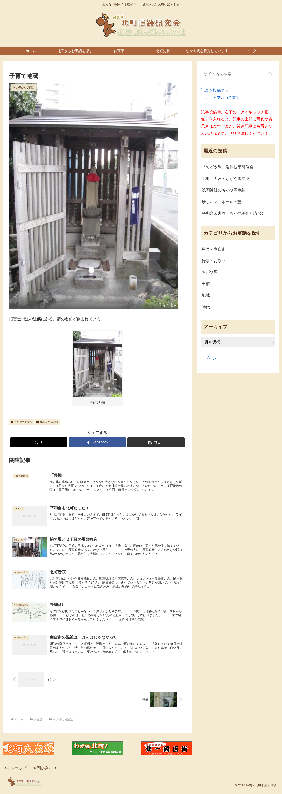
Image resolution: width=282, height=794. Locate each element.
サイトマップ (14, 770)
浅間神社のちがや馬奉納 (223, 190)
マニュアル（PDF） (221, 98)
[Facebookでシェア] (97, 442)
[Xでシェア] (38, 442)
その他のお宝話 (22, 422)
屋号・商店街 (214, 249)
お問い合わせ (45, 770)
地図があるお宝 (47, 422)
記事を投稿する (215, 90)
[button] (156, 442)
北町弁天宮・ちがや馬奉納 (225, 178)
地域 (206, 295)
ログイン (209, 358)
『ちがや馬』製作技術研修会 (227, 167)
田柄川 (208, 284)
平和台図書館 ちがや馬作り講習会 (233, 213)
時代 (206, 307)
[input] (238, 74)
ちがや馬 (210, 272)
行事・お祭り (214, 261)
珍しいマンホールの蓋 (221, 202)
